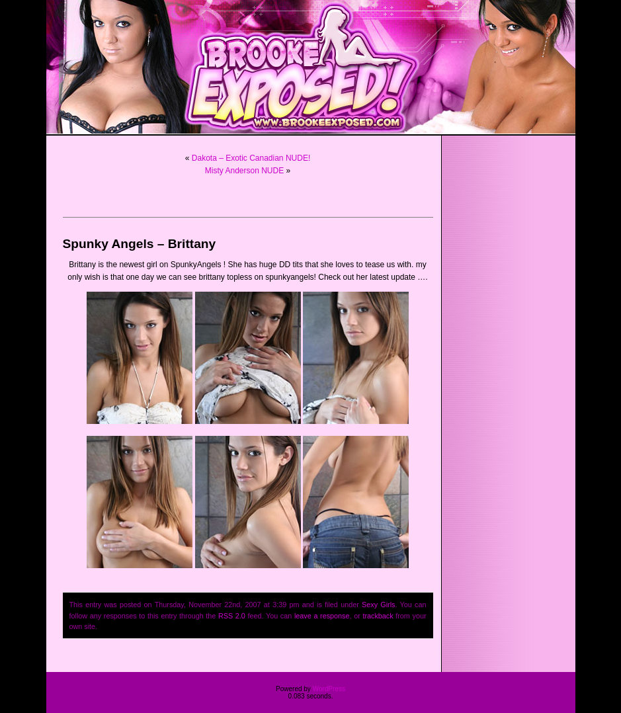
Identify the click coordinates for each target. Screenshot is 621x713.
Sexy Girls (378, 604)
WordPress (329, 688)
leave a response (322, 616)
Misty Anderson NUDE (244, 170)
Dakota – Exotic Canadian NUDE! (251, 158)
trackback (377, 616)
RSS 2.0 (231, 616)
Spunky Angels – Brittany (139, 244)
